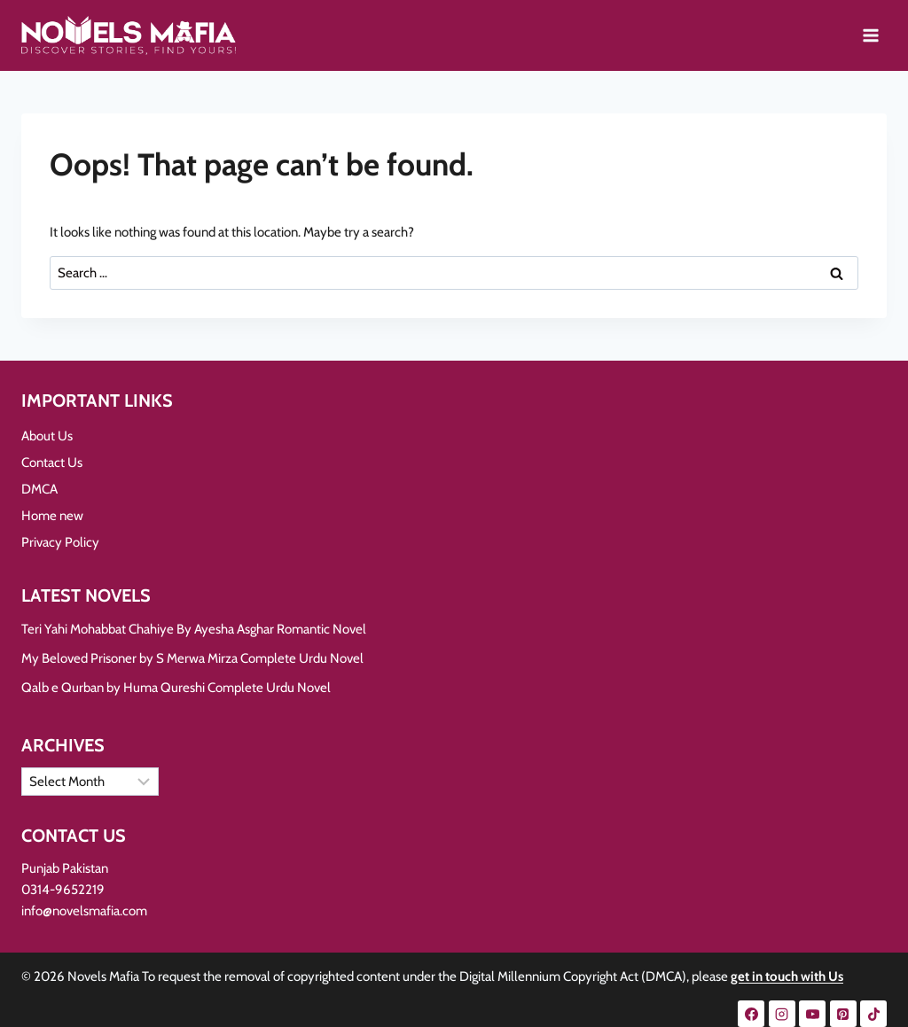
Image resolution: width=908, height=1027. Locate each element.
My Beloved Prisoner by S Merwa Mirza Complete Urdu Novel (192, 658)
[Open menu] (870, 35)
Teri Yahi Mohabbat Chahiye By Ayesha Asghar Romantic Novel (193, 629)
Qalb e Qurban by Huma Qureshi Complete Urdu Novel (176, 688)
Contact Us (51, 463)
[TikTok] (873, 1013)
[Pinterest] (843, 1013)
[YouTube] (812, 1013)
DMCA (39, 489)
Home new (52, 516)
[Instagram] (782, 1013)
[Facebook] (751, 1013)
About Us (47, 436)
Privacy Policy (60, 542)
